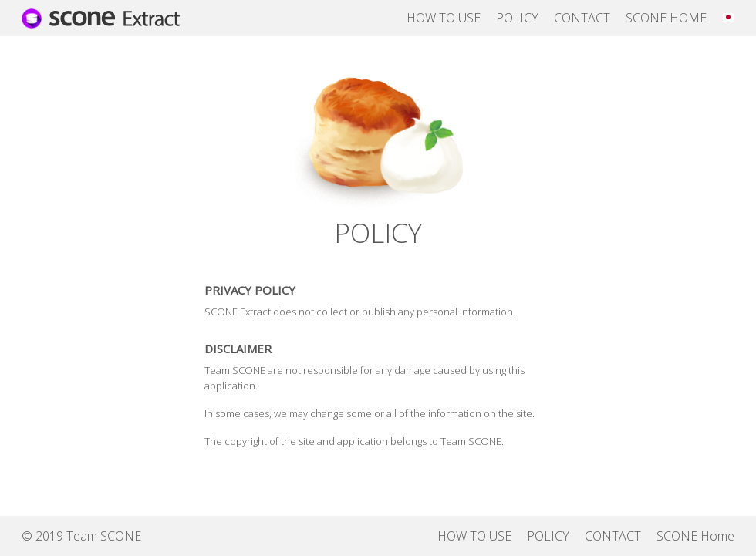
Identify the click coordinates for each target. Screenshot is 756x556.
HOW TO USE (444, 17)
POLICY (517, 17)
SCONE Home (695, 535)
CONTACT (582, 17)
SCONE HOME (666, 17)
